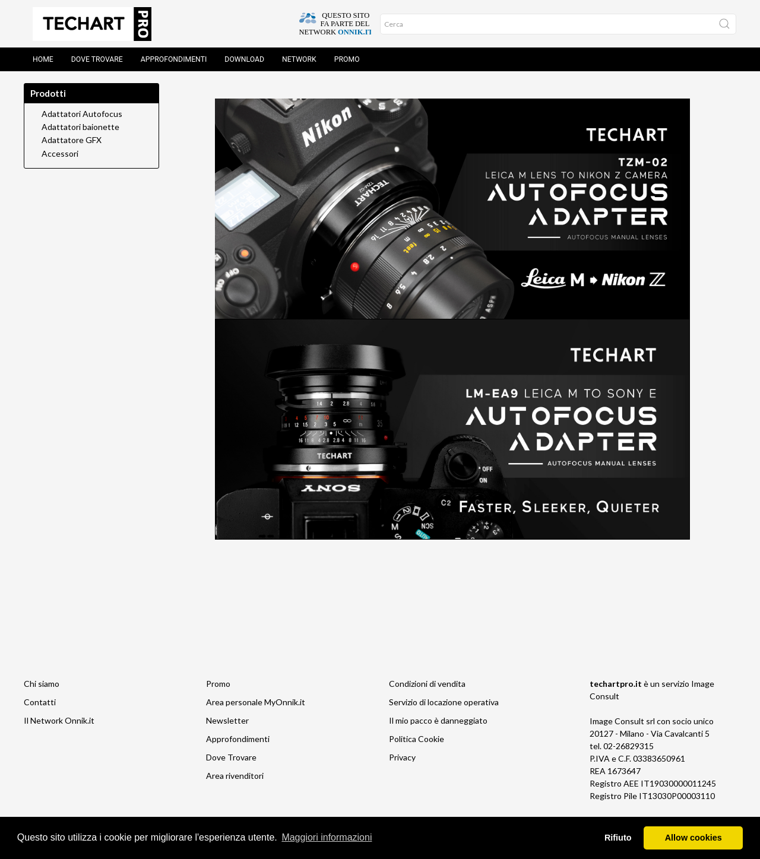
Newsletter (227, 720)
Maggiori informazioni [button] (326, 837)
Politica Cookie (416, 739)
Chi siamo (41, 684)
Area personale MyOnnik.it (255, 702)
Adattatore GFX (72, 140)
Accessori (60, 154)
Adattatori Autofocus (82, 114)
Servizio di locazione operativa (444, 702)
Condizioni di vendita (427, 684)
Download (244, 59)
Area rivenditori (235, 776)
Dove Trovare (231, 757)
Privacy (402, 757)
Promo (347, 59)
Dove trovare (97, 59)
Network (299, 59)
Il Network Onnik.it (59, 720)
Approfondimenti (174, 59)
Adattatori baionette (80, 127)
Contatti (40, 702)
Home (43, 59)
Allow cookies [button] (693, 837)
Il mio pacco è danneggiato (438, 720)
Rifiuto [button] (618, 837)
